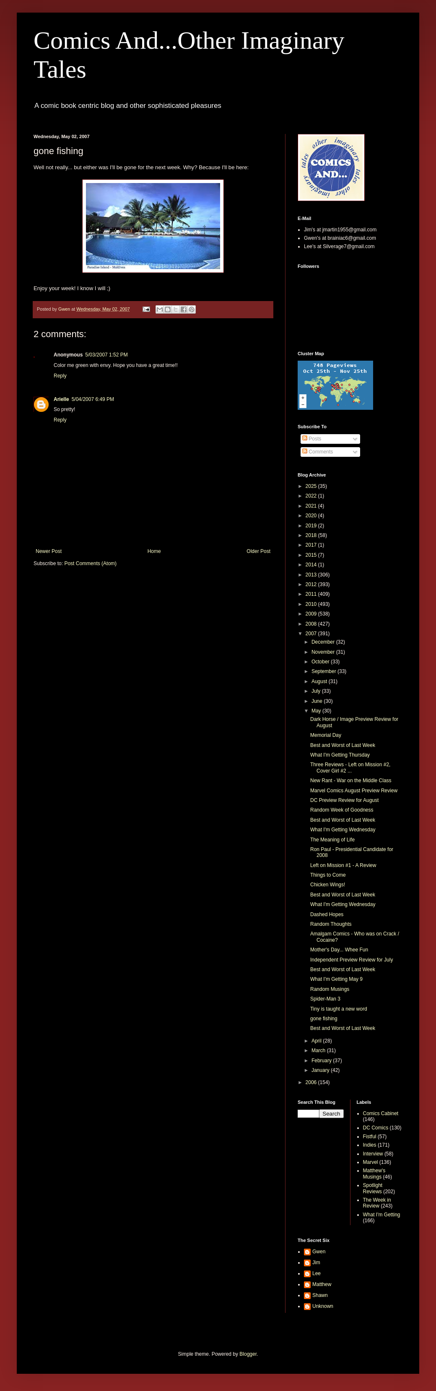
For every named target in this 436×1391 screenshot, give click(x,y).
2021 (312, 506)
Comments (317, 452)
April (317, 1041)
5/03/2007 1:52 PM (106, 355)
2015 (312, 555)
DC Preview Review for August (344, 800)
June (317, 701)
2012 (312, 584)
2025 (312, 486)
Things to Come (328, 875)
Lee (316, 1273)
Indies (369, 1145)
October (321, 662)
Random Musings (329, 989)
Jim (316, 1262)
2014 (312, 565)
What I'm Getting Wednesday (342, 830)
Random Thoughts (331, 924)
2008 (312, 624)
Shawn (320, 1295)
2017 (312, 545)
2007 (312, 634)
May (316, 711)
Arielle (61, 399)
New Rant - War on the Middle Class (351, 780)
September (324, 671)
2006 (312, 1082)
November (323, 652)
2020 (312, 516)
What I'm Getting (381, 1215)
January (321, 1070)
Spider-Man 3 (325, 999)
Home (154, 551)
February (322, 1061)
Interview (373, 1154)
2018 (312, 535)
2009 (312, 614)
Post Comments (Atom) (90, 563)
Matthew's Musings (374, 1173)
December (323, 642)
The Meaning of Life (332, 840)
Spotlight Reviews (373, 1188)
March (319, 1050)
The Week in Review (377, 1203)
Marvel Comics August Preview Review (353, 791)
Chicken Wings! (327, 885)
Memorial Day (325, 735)
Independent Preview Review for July (351, 960)
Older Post (258, 551)
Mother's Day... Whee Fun (339, 950)
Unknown (322, 1306)
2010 (312, 604)
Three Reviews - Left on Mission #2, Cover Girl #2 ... (350, 767)
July (316, 691)
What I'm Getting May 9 (336, 979)
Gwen (318, 1252)
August (320, 681)
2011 (312, 594)
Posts (311, 439)
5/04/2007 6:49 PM (93, 399)
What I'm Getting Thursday (340, 755)
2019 (312, 526)
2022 (312, 496)
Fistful (369, 1137)
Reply (60, 376)
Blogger (248, 1354)
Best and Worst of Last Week (342, 745)
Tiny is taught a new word (338, 1009)
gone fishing (323, 1019)
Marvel (370, 1162)
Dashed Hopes (326, 914)
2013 (312, 575)
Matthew (321, 1284)
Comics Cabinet (381, 1113)
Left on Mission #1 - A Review (343, 865)
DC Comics (376, 1128)
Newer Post (49, 551)
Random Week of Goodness (342, 810)
